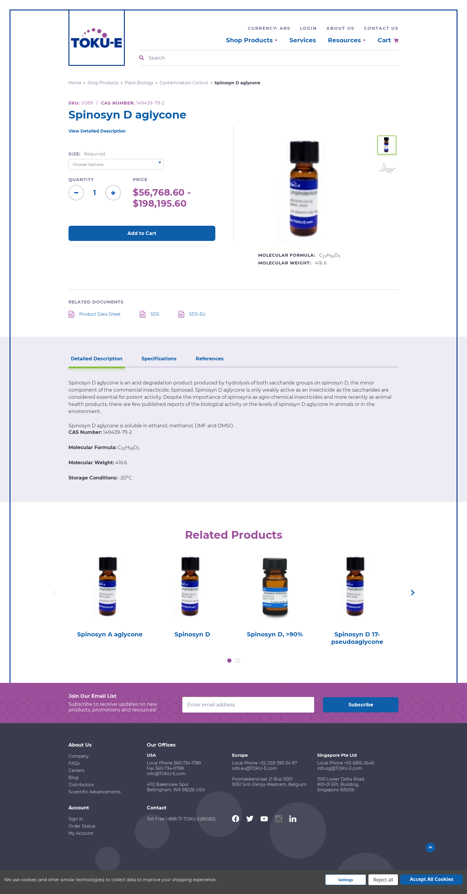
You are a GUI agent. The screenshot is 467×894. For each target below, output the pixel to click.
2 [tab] (238, 660)
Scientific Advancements (95, 792)
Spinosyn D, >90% (275, 634)
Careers (76, 770)
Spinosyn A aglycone (110, 634)
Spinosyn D (192, 634)
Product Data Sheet (100, 314)
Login (308, 28)
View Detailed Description (97, 131)
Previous (54, 592)
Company (79, 756)
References (210, 359)
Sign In (76, 819)
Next (413, 592)
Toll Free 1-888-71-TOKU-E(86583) (181, 819)
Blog (74, 777)
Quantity (81, 179)
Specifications (159, 359)
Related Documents (96, 302)
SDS (154, 314)
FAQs (74, 763)
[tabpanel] (110, 594)
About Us (340, 28)
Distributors (81, 784)
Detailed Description (96, 359)
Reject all (383, 879)
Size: (87, 154)
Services (302, 40)
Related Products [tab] (233, 534)
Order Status (82, 826)
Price (140, 179)
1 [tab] (229, 660)
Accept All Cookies (431, 879)
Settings (345, 879)
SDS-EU (197, 314)
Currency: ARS (269, 28)
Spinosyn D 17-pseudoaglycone (357, 638)
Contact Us (381, 28)
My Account (81, 833)
